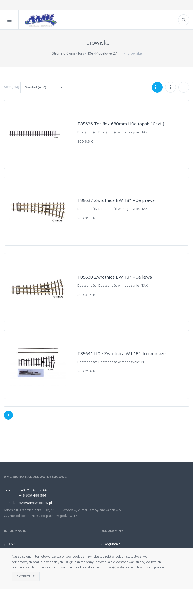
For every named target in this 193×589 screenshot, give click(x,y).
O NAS (12, 544)
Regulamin (112, 544)
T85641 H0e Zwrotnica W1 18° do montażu (121, 353)
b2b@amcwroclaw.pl (35, 502)
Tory (80, 53)
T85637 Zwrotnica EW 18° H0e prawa (116, 200)
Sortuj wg (11, 86)
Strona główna (63, 53)
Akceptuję (26, 576)
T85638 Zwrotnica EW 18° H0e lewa (114, 277)
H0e (90, 53)
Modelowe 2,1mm (109, 53)
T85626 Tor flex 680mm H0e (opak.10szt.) (120, 123)
